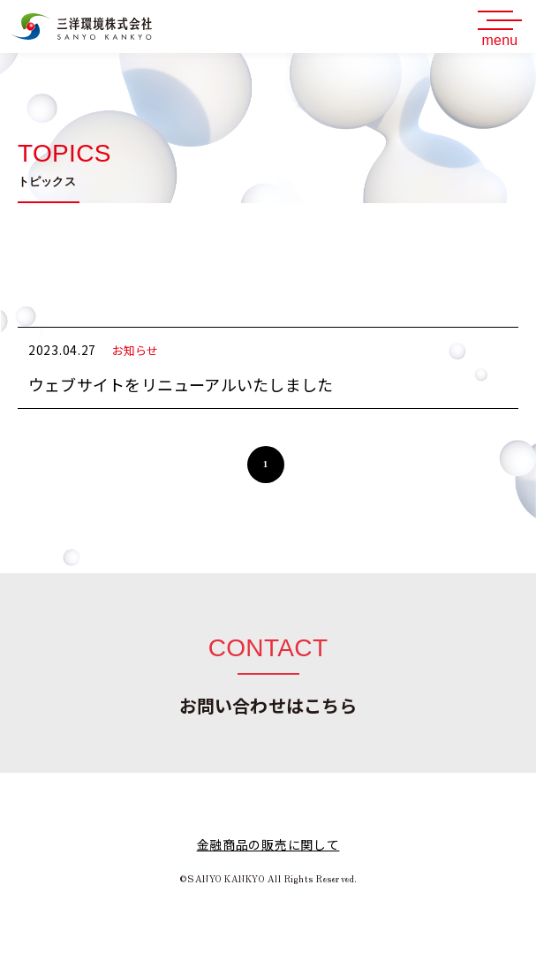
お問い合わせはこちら (268, 705)
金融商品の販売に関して (268, 844)
